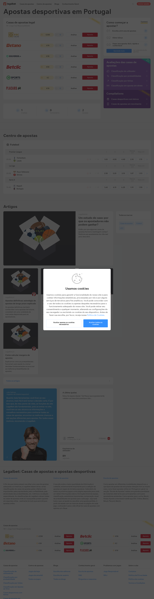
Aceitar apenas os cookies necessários (63, 323)
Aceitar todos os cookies (95, 323)
